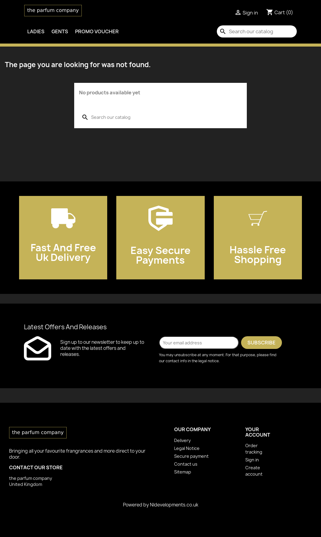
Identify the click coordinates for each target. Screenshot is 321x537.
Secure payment (191, 456)
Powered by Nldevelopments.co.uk (160, 505)
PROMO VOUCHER (97, 31)
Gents (59, 31)
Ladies (36, 31)
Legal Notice (187, 448)
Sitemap (182, 472)
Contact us (185, 464)
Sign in (252, 460)
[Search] (257, 31)
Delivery (182, 440)
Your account (257, 432)
